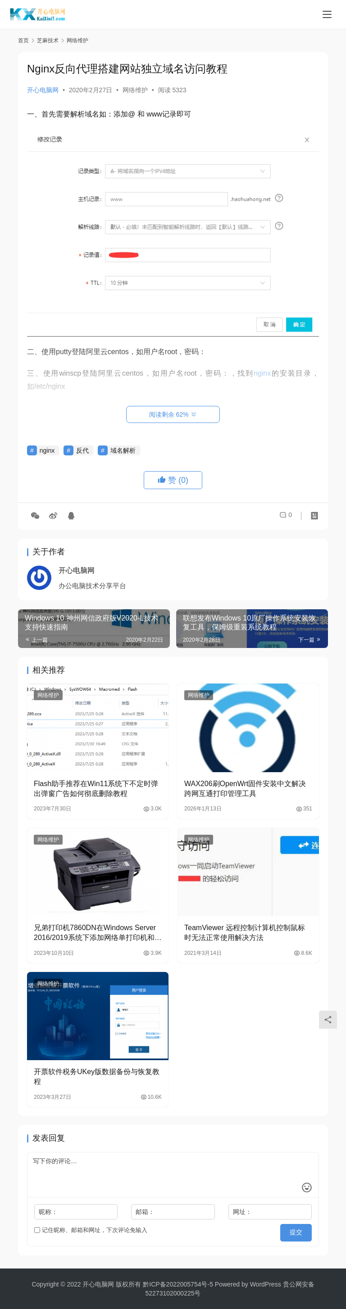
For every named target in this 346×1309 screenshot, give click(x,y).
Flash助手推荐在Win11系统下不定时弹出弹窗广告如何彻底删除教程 (96, 788)
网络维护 (135, 90)
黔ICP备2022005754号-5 (179, 1284)
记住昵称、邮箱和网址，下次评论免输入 (90, 1230)
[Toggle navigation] (327, 14)
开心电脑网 (43, 90)
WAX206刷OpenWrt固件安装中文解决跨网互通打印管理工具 (245, 788)
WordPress (265, 1284)
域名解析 (123, 450)
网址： (242, 1211)
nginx (47, 450)
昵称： (48, 1211)
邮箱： (145, 1211)
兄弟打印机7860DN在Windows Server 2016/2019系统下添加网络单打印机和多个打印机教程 (98, 933)
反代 (82, 450)
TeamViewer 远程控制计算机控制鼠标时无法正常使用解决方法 (244, 932)
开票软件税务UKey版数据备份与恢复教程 (96, 1076)
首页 (23, 40)
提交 (299, 1230)
